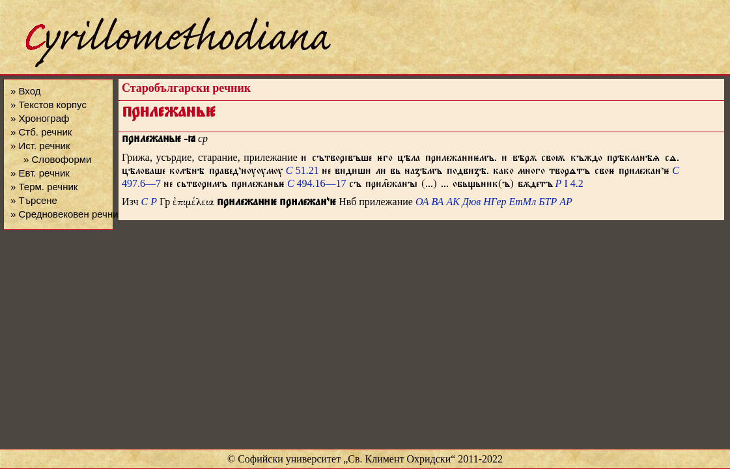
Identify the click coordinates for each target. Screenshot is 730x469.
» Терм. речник (43, 186)
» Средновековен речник (66, 214)
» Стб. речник (41, 131)
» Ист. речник (40, 145)
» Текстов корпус (48, 104)
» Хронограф (39, 118)
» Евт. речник (40, 172)
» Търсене (33, 200)
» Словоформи (57, 159)
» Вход (25, 90)
